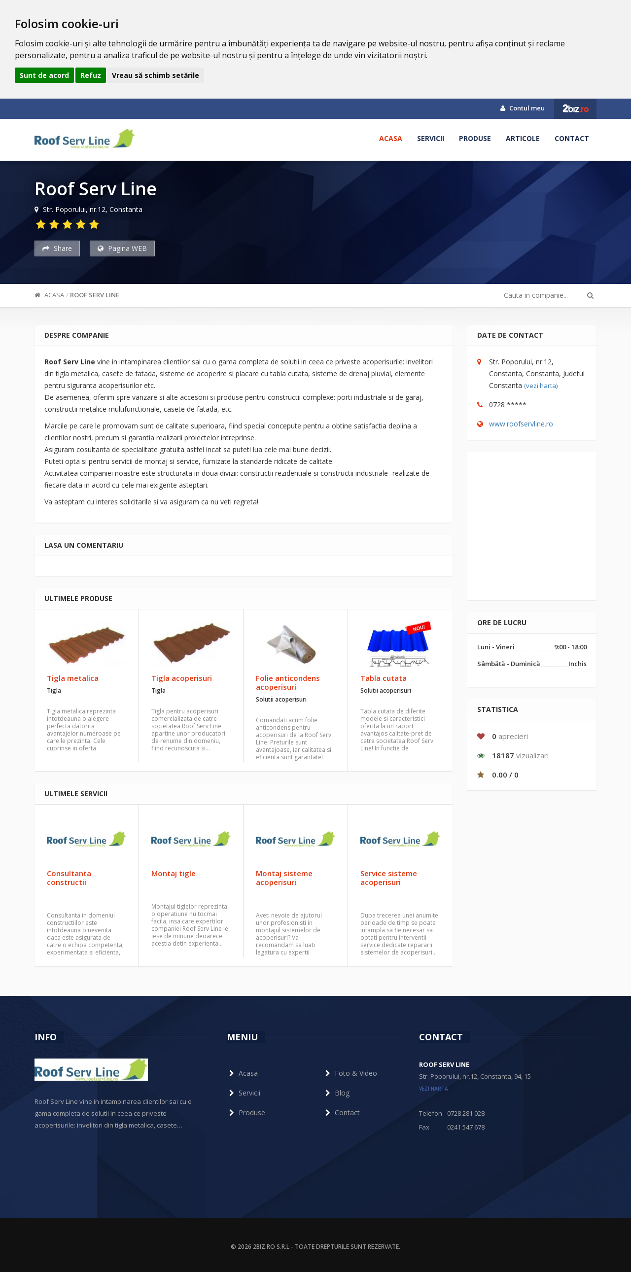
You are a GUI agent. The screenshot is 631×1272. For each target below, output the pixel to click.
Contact (572, 138)
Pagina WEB (122, 248)
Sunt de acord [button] (44, 75)
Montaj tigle (173, 873)
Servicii (430, 138)
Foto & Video (350, 1073)
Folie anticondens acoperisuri (288, 682)
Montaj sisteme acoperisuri (284, 877)
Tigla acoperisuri (181, 677)
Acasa (390, 138)
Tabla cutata (383, 677)
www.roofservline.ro (521, 423)
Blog (336, 1092)
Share (57, 248)
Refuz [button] (90, 75)
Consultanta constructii (69, 877)
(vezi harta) (541, 385)
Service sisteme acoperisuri (388, 877)
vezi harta (433, 1088)
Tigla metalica (73, 677)
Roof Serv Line (94, 294)
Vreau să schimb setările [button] (155, 75)
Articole (523, 138)
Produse (475, 138)
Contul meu (522, 108)
